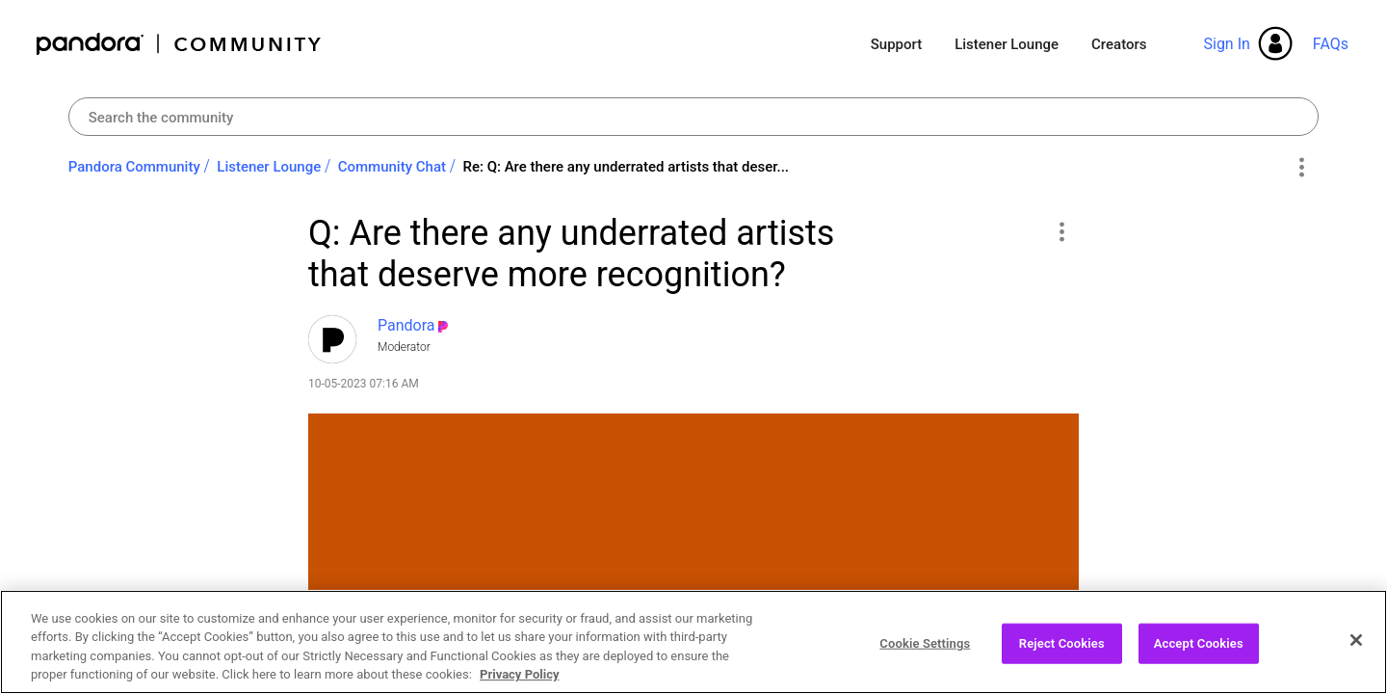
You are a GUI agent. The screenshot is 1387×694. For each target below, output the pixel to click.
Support (896, 44)
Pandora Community (180, 44)
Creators (1118, 44)
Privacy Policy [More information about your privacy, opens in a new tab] (519, 684)
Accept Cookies (1198, 652)
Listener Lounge (1007, 44)
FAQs (1330, 44)
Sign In (1226, 44)
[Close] (1356, 648)
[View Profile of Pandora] (406, 325)
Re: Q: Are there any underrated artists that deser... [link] (625, 166)
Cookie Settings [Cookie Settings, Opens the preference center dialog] (924, 652)
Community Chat (392, 166)
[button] (1061, 231)
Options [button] (1301, 167)
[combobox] (694, 116)
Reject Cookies (1062, 652)
